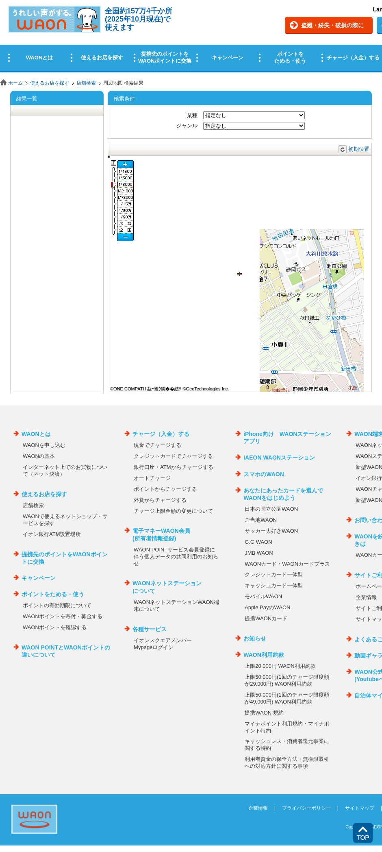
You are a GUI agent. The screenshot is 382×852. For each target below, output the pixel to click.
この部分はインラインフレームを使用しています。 (191, 37)
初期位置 (358, 149)
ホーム (15, 83)
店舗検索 (86, 83)
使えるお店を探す (49, 83)
